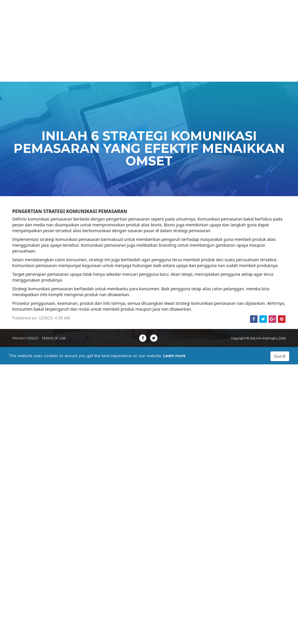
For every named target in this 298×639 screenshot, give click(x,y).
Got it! (279, 356)
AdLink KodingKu (45, 14)
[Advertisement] (149, 40)
